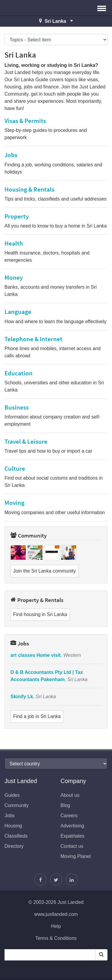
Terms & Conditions (56, 938)
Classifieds (15, 836)
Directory (14, 846)
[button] (101, 7)
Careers (69, 815)
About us (70, 795)
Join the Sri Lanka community (44, 570)
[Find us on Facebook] (40, 880)
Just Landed (26, 7)
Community (28, 535)
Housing (13, 825)
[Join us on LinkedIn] (72, 880)
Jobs (19, 643)
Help (56, 926)
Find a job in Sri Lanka (37, 716)
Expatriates (73, 836)
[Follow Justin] (56, 880)
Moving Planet (76, 856)
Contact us (72, 846)
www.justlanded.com (56, 914)
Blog (65, 805)
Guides (12, 795)
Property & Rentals (36, 599)
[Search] (101, 955)
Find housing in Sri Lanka (40, 614)
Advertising (72, 825)
